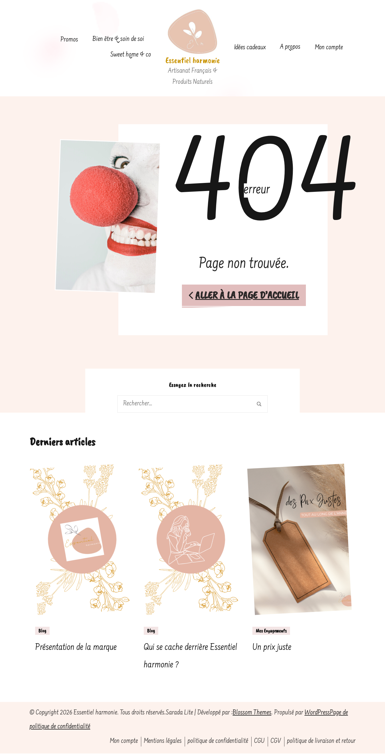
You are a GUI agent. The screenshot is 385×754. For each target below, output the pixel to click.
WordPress (317, 713)
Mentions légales (163, 742)
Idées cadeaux (250, 48)
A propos (290, 47)
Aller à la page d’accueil (244, 295)
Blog (42, 631)
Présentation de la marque (76, 648)
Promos (69, 40)
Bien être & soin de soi (118, 39)
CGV (276, 742)
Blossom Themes (252, 713)
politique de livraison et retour (321, 742)
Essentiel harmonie (192, 60)
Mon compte (329, 48)
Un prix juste (271, 648)
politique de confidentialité (217, 742)
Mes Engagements (271, 631)
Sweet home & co (130, 55)
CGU (259, 742)
